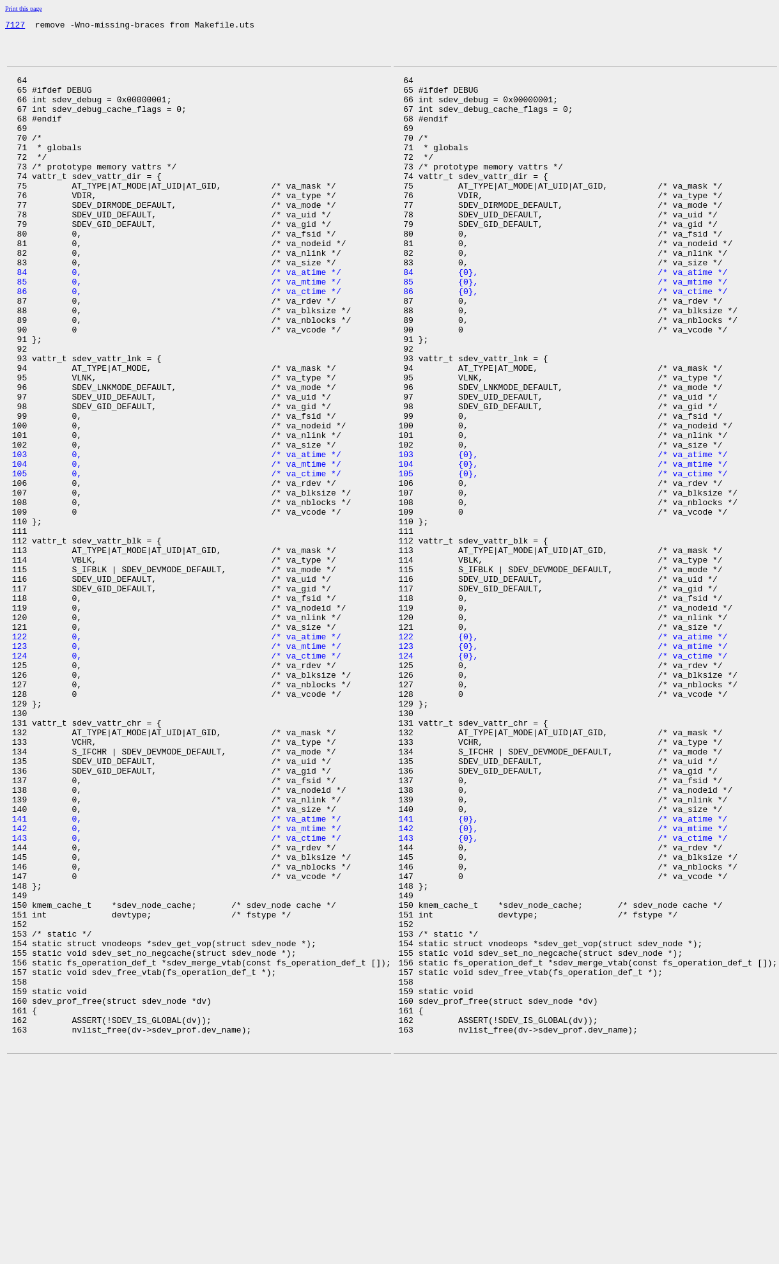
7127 (15, 26)
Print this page (23, 8)
